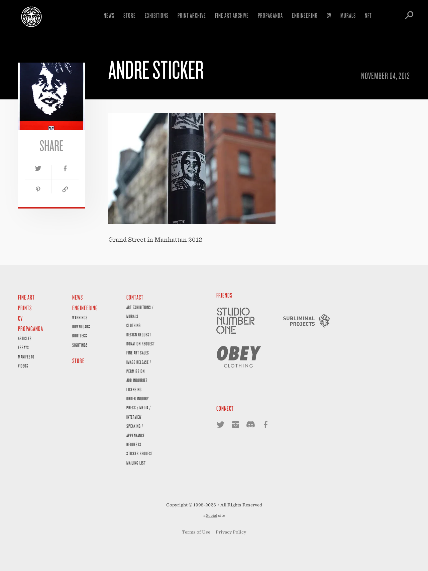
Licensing (134, 389)
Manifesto (26, 356)
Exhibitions (157, 15)
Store (129, 15)
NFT (368, 15)
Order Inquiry (137, 398)
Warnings (80, 317)
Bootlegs (79, 335)
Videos (23, 365)
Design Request (138, 334)
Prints (25, 308)
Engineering (305, 15)
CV (329, 15)
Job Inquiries (137, 380)
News (109, 15)
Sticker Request (139, 453)
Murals (348, 15)
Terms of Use (196, 532)
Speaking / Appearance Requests (135, 435)
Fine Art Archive (232, 15)
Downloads (81, 326)
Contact (134, 297)
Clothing (133, 325)
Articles (25, 338)
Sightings (80, 345)
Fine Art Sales (137, 352)
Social (211, 515)
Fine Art (26, 297)
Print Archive (192, 15)
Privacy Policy (231, 532)
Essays (23, 347)
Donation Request (140, 343)
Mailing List (136, 463)
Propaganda (270, 15)
